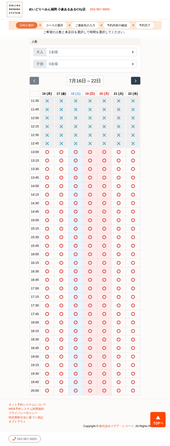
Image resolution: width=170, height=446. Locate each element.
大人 (39, 52)
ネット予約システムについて (27, 404)
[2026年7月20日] (104, 94)
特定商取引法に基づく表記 (26, 417)
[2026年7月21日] (118, 94)
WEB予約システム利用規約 (26, 408)
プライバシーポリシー (23, 413)
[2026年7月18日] (75, 94)
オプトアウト (17, 421)
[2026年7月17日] (61, 94)
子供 (39, 64)
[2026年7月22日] (133, 94)
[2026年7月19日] (90, 94)
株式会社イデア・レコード (116, 426)
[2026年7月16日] (47, 94)
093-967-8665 (100, 9)
